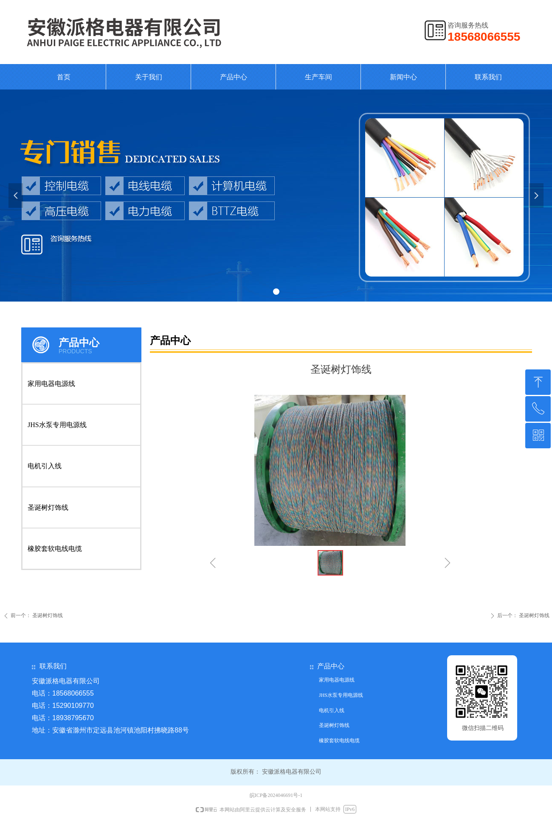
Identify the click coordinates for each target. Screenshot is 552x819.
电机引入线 (45, 466)
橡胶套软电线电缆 (55, 548)
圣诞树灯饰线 (48, 507)
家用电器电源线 (51, 383)
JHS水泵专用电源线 (57, 424)
